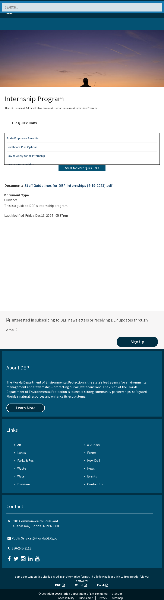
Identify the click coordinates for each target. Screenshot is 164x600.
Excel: (102, 585)
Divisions (19, 108)
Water (20, 476)
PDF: (60, 585)
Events (90, 476)
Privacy (102, 598)
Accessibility (66, 598)
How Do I (92, 461)
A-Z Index (92, 445)
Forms (90, 453)
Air (17, 445)
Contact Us (93, 484)
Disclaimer (86, 598)
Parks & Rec (24, 461)
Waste (20, 468)
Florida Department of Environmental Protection (92, 594)
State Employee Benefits (23, 138)
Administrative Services (39, 108)
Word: (81, 585)
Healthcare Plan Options (22, 147)
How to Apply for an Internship (26, 156)
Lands (20, 453)
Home (8, 108)
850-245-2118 (21, 548)
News (89, 468)
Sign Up (137, 341)
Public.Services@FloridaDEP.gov (34, 538)
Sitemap (117, 598)
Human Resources (64, 108)
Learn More (25, 407)
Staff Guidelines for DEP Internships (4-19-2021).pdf (69, 185)
